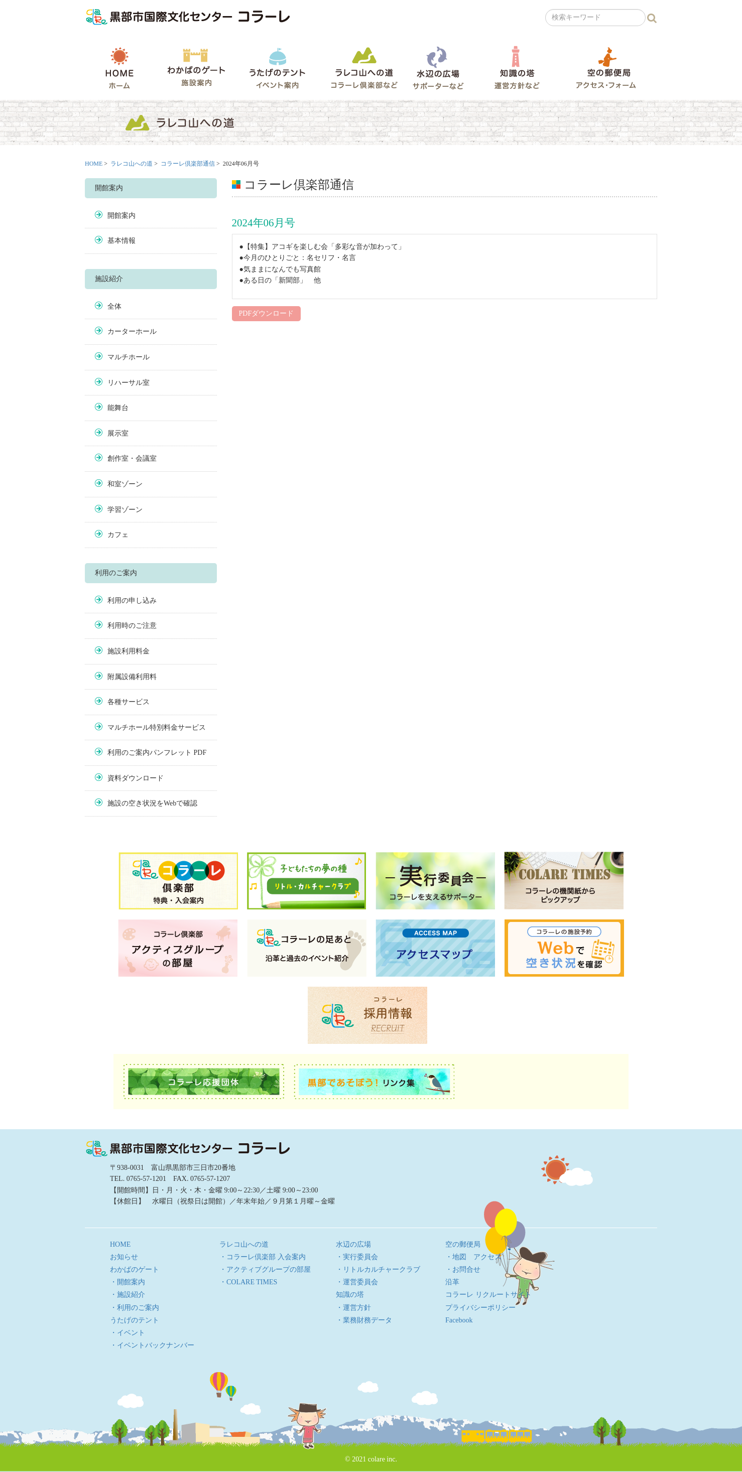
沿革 (452, 1282)
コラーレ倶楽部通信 (188, 163)
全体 (114, 306)
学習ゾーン (125, 509)
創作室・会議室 (132, 458)
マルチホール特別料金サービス (156, 727)
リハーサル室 (128, 382)
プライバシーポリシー (480, 1307)
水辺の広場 (438, 67)
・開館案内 (127, 1282)
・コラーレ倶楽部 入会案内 (262, 1257)
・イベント (127, 1332)
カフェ (118, 535)
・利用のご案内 (134, 1307)
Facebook (458, 1320)
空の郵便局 (606, 67)
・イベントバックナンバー (152, 1345)
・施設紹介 (127, 1294)
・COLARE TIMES (248, 1282)
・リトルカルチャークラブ (378, 1269)
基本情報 (121, 240)
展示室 (118, 433)
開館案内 (121, 215)
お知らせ (124, 1257)
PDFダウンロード (266, 313)
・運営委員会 (357, 1282)
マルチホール (128, 357)
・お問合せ (462, 1269)
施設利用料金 (128, 651)
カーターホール (132, 331)
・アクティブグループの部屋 (265, 1269)
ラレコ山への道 (364, 67)
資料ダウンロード (135, 778)
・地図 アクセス (473, 1257)
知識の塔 (516, 67)
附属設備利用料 (132, 677)
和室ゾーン (125, 484)
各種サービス (128, 702)
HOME (119, 67)
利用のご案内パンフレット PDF (156, 752)
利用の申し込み (132, 600)
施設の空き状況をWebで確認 (152, 803)
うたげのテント (277, 68)
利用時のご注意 (132, 625)
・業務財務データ (364, 1320)
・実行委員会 (357, 1257)
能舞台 (118, 408)
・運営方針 (353, 1307)
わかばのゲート (196, 67)
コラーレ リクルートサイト (488, 1294)
